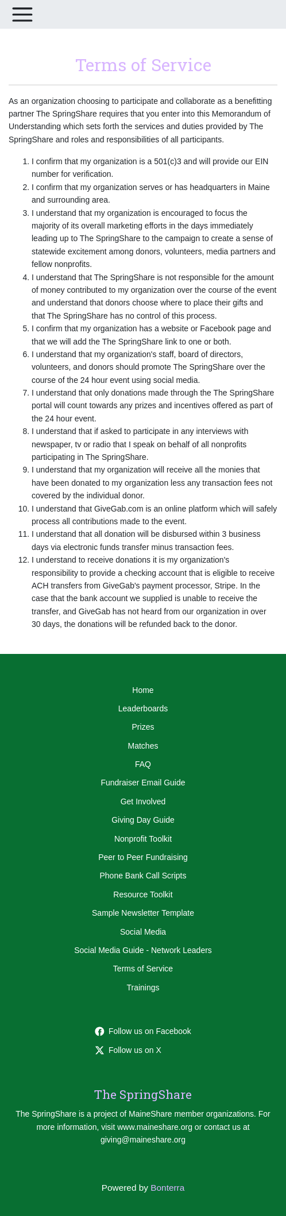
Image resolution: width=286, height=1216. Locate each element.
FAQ (143, 764)
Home (142, 690)
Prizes (143, 726)
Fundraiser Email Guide (143, 782)
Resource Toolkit (142, 894)
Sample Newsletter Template (143, 912)
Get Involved (143, 801)
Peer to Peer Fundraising (143, 857)
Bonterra (167, 1187)
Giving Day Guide (143, 819)
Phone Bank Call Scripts (143, 875)
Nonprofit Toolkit (143, 838)
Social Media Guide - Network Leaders (143, 950)
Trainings (142, 987)
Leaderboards (143, 708)
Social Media (143, 931)
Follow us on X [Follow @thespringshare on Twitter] (128, 1050)
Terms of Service (143, 968)
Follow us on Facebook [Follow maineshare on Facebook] (143, 1031)
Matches (143, 745)
